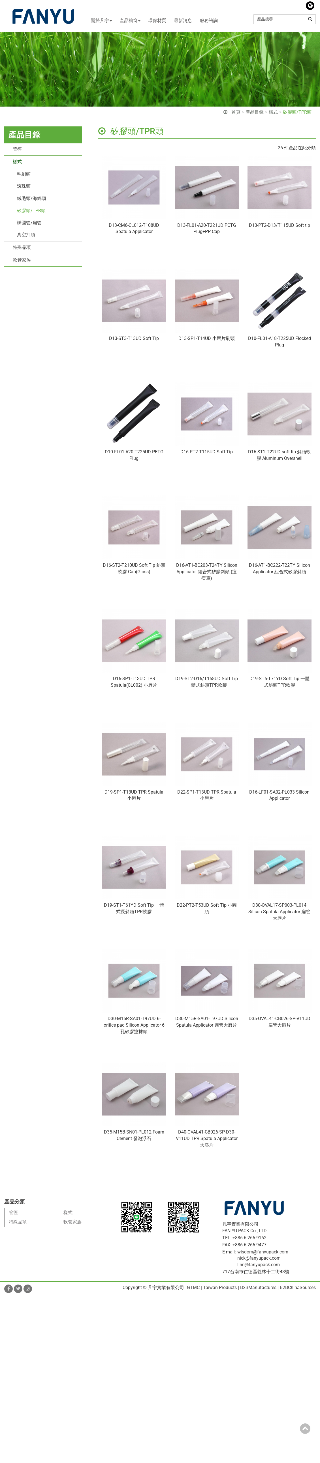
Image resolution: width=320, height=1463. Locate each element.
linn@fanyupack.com (258, 1264)
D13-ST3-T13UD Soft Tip (134, 338)
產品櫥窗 (130, 20)
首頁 (235, 112)
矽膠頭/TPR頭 (297, 112)
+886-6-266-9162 (249, 1237)
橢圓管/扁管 (29, 222)
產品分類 (14, 1202)
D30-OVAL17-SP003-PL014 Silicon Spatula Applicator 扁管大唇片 (279, 911)
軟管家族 (22, 260)
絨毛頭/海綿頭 (31, 198)
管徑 (17, 149)
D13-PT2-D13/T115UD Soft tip (279, 225)
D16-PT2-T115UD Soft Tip (206, 451)
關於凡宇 (101, 20)
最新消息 (183, 20)
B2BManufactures (258, 1287)
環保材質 (157, 20)
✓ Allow (8, 1312)
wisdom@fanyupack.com (262, 1252)
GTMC (193, 1287)
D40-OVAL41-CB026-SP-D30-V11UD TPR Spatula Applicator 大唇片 (207, 1138)
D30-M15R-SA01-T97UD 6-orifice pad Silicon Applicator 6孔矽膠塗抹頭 (134, 1025)
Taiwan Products (220, 1287)
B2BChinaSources (298, 1287)
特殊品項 (22, 247)
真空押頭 (26, 234)
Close (5, 1299)
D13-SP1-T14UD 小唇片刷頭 (206, 338)
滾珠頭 (24, 186)
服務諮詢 (209, 20)
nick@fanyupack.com (259, 1258)
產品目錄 (255, 112)
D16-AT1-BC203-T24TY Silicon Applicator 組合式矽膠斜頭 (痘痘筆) (206, 572)
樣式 (273, 112)
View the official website (50, 1357)
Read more (12, 1357)
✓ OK (161, 1459)
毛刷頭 (24, 174)
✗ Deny (7, 1318)
